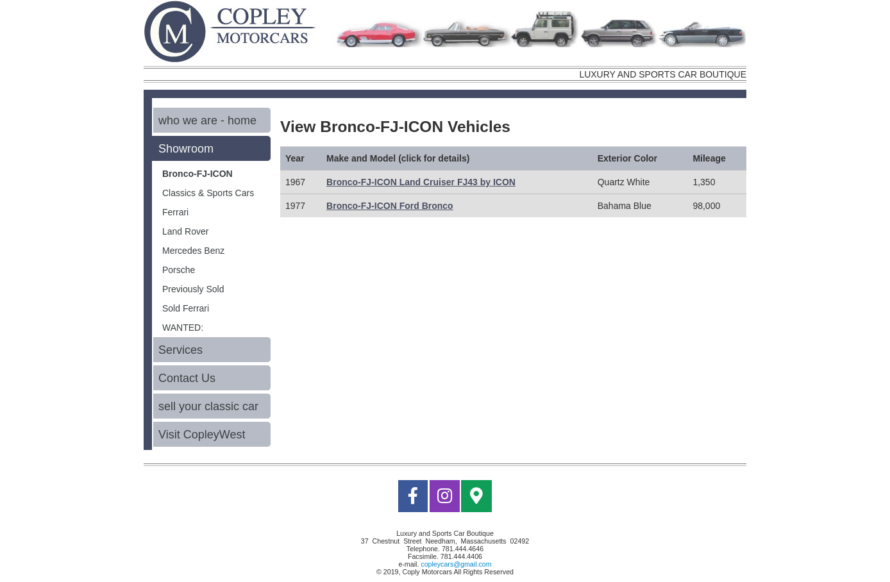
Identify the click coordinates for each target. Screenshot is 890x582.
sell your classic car (208, 406)
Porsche (178, 270)
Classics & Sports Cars (208, 193)
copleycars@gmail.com (456, 564)
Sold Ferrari (185, 308)
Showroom (186, 148)
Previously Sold (193, 289)
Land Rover (185, 231)
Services (180, 350)
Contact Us (186, 378)
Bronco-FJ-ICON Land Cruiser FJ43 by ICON (421, 182)
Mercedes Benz (193, 250)
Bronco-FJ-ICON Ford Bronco (389, 206)
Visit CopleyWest (201, 434)
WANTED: (182, 327)
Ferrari (175, 212)
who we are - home (207, 120)
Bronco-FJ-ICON (197, 174)
